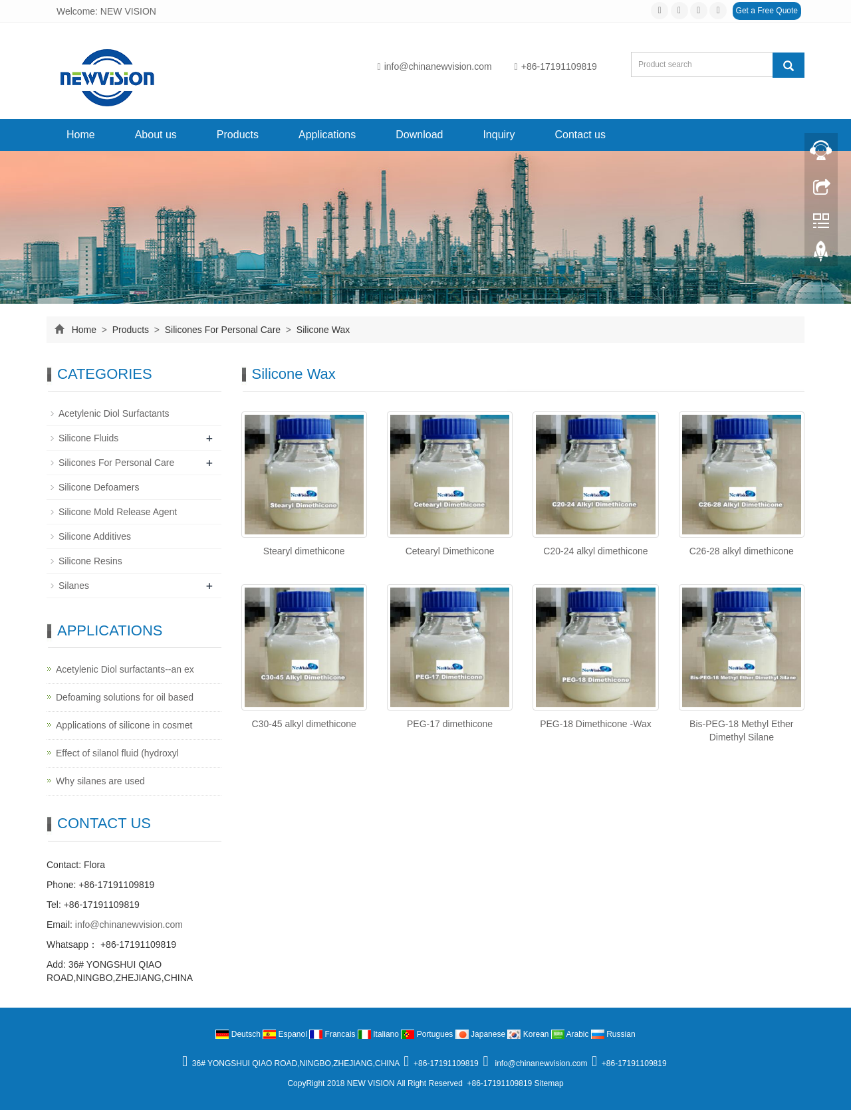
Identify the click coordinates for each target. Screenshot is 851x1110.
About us (156, 134)
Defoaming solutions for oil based (124, 697)
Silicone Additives (95, 536)
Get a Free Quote (767, 10)
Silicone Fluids (88, 438)
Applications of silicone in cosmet (124, 725)
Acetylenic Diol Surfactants (114, 413)
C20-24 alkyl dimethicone (595, 551)
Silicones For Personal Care (222, 329)
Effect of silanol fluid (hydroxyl (117, 753)
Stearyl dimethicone (304, 551)
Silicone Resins (90, 561)
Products (238, 134)
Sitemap (549, 1083)
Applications (327, 134)
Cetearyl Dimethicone (450, 551)
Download (419, 134)
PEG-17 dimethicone (450, 724)
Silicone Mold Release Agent (118, 511)
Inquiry (499, 134)
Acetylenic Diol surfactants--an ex (125, 669)
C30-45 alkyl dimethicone (304, 724)
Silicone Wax (322, 329)
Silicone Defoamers (99, 487)
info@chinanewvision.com (435, 66)
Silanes (74, 585)
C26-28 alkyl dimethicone (741, 551)
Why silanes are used (100, 781)
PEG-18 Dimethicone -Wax (596, 724)
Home (80, 134)
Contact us (579, 134)
